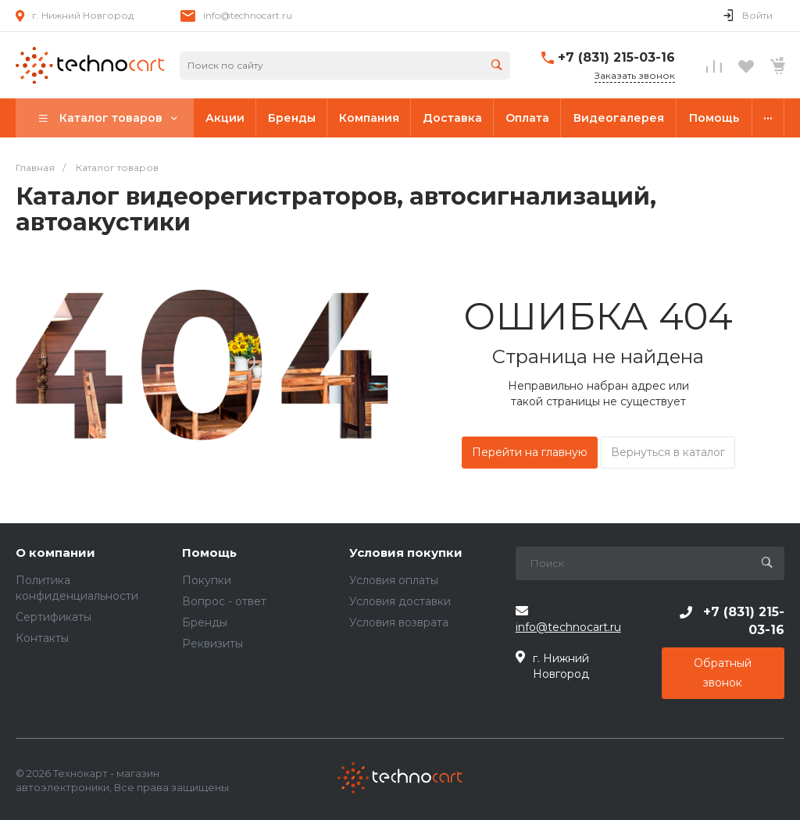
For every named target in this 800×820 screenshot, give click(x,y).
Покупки (206, 580)
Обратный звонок (723, 673)
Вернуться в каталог (668, 452)
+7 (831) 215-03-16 (616, 57)
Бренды (204, 622)
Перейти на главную (530, 452)
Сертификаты (53, 617)
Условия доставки (400, 601)
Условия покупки (405, 553)
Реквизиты (212, 643)
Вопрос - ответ (224, 601)
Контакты (42, 638)
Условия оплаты (393, 580)
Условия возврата (398, 622)
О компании (55, 553)
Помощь (209, 553)
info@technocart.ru (247, 15)
